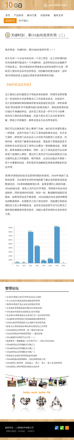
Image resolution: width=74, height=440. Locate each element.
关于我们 (23, 20)
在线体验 (45, 15)
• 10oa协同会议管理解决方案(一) (20, 352)
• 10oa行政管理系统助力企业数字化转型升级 (25, 322)
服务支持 (58, 15)
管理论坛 (12, 288)
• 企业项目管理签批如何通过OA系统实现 (23, 308)
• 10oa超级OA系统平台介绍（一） (20, 337)
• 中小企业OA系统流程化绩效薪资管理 (22, 301)
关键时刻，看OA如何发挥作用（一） (36, 49)
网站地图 (11, 431)
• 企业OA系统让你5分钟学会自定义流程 (23, 297)
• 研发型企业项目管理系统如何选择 (21, 355)
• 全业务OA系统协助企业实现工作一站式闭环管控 (27, 315)
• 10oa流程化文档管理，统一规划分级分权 (24, 330)
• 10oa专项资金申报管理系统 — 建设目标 (24, 333)
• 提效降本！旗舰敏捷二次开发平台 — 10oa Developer (29, 341)
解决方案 (32, 15)
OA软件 (30, 431)
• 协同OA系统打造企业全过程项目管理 (22, 304)
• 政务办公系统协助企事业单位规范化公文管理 (26, 326)
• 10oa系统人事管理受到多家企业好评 (22, 366)
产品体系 (18, 15)
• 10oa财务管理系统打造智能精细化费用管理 (25, 319)
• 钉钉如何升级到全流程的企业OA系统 (22, 312)
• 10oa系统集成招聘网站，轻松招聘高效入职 (25, 359)
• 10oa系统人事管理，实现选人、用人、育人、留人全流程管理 (33, 363)
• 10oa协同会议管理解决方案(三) (20, 344)
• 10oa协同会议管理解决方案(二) (20, 348)
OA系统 (26, 66)
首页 (7, 15)
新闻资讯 (10, 20)
